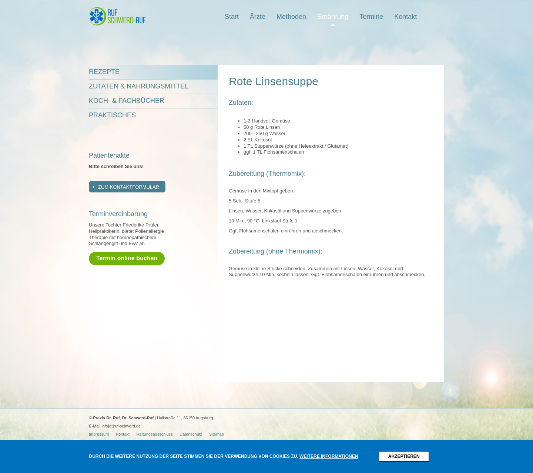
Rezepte (104, 72)
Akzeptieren (404, 456)
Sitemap (216, 434)
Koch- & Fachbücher (126, 100)
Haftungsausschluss (154, 434)
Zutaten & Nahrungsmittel (138, 86)
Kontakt (405, 16)
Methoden (291, 16)
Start (232, 16)
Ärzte (257, 16)
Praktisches (112, 115)
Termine (371, 16)
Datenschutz (191, 434)
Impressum (99, 434)
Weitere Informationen (328, 456)
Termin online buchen (126, 258)
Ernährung (332, 16)
